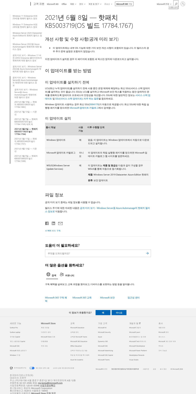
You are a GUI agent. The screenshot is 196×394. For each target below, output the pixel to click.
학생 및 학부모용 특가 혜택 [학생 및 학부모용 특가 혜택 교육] (79, 355)
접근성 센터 (134, 297)
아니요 (119, 312)
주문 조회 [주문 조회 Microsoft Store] (44, 346)
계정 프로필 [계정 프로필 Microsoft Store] (45, 327)
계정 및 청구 (94, 4)
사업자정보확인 (47, 385)
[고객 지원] (38, 4)
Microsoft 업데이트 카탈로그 (84, 107)
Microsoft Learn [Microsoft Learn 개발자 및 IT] (134, 332)
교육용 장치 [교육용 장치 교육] (74, 332)
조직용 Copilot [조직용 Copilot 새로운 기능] (15, 337)
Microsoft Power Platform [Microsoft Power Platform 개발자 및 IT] (138, 350)
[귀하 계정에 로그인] (182, 3)
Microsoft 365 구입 (124, 4)
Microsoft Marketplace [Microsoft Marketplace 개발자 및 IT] (137, 346)
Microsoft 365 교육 (82, 297)
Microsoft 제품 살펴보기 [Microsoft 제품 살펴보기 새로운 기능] (18, 350)
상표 (154, 369)
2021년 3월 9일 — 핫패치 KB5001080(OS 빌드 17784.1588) (26, 158)
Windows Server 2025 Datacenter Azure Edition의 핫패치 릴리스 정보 (27, 35)
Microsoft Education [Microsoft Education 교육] (77, 327)
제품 (72, 4)
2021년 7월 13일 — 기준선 (25, 113)
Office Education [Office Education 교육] (76, 346)
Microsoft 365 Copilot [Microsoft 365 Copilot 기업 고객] (105, 355)
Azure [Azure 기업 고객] (100, 337)
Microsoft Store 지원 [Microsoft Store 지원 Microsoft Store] (48, 337)
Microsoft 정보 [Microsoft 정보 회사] (164, 332)
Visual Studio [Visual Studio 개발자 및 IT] (133, 360)
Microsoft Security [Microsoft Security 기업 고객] (104, 332)
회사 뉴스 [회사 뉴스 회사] (162, 337)
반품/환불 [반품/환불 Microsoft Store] (44, 341)
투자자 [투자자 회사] (161, 346)
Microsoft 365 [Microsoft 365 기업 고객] (103, 346)
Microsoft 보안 (107, 297)
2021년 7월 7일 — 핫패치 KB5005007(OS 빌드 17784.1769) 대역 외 (26, 122)
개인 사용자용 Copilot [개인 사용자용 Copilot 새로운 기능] (17, 341)
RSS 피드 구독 (54, 230)
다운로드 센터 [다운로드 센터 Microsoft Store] (46, 332)
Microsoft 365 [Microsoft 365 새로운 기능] (14, 346)
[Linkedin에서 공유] (52, 223)
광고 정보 (163, 369)
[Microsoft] (19, 4)
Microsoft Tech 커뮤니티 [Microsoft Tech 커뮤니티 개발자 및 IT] (137, 341)
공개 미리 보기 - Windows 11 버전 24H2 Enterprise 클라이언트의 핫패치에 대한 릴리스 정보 (27, 58)
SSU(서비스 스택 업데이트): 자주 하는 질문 (77, 98)
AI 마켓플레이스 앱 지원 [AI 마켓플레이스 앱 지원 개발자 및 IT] (137, 337)
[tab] (52, 275)
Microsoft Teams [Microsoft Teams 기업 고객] (104, 360)
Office (64, 4)
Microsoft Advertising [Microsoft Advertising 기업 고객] (105, 350)
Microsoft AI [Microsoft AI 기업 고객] (102, 327)
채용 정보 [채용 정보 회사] (162, 327)
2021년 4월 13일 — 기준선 (25, 149)
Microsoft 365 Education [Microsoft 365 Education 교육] (78, 341)
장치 (81, 4)
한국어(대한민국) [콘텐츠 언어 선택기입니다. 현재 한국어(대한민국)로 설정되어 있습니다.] (20, 368)
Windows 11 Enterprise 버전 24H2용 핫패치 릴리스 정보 (25, 25)
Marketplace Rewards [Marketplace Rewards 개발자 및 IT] (136, 355)
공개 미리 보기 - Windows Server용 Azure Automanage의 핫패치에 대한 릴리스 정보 (25, 81)
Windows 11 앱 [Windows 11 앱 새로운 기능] (15, 355)
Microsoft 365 (53, 4)
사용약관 (146, 369)
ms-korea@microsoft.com (50, 382)
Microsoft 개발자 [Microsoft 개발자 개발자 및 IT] (135, 327)
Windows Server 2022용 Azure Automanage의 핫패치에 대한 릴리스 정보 (27, 47)
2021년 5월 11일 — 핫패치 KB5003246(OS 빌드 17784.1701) (25, 141)
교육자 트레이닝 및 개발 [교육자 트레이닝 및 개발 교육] (78, 350)
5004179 (94, 104)
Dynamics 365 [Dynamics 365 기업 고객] (103, 341)
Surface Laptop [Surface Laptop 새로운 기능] (15, 332)
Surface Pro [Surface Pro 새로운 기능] (14, 327)
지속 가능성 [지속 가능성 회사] (163, 350)
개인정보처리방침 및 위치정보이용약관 (125, 369)
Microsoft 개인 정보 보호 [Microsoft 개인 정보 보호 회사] (167, 341)
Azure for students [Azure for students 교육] (76, 360)
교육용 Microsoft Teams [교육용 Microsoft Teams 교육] (78, 337)
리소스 (107, 4)
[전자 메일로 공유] (59, 223)
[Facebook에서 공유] (47, 223)
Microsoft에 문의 (101, 369)
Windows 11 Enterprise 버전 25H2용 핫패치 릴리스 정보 (25, 17)
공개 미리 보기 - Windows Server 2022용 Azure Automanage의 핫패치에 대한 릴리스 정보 (27, 69)
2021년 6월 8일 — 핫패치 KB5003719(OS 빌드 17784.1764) (26, 131)
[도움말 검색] (176, 3)
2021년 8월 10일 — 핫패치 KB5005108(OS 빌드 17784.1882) (25, 104)
